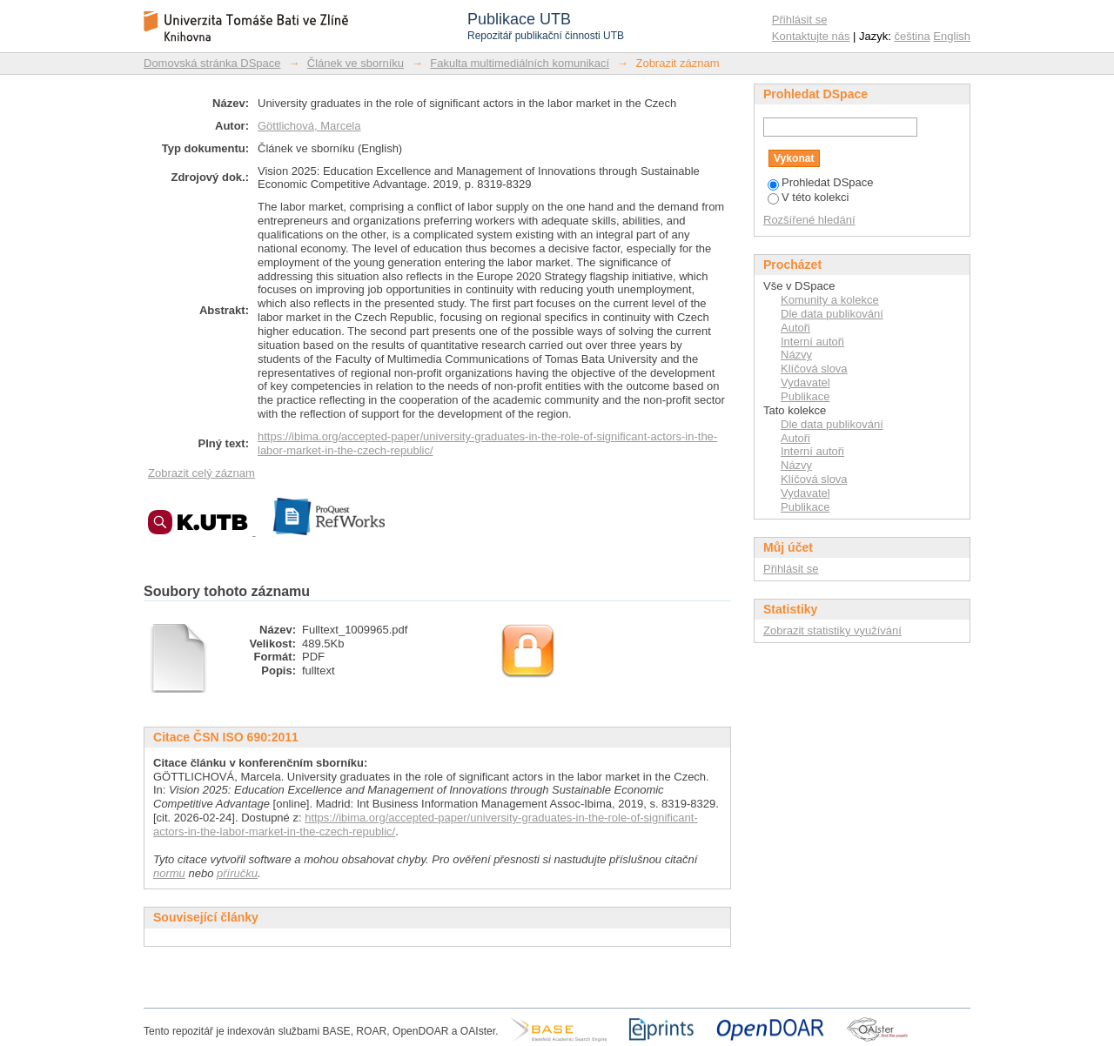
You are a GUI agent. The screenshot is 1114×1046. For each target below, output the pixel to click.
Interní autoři (812, 341)
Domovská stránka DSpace (212, 63)
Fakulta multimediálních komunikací (519, 63)
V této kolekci (808, 197)
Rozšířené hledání (809, 219)
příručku (237, 873)
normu (169, 873)
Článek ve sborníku (355, 63)
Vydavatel (805, 382)
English (951, 36)
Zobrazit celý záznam (201, 472)
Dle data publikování (832, 313)
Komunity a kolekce (830, 299)
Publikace (805, 396)
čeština (912, 36)
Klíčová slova (814, 368)
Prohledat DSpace (821, 182)
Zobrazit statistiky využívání (832, 630)
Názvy (796, 354)
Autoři (795, 327)
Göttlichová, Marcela (309, 125)
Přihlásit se (800, 19)
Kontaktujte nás (811, 36)
